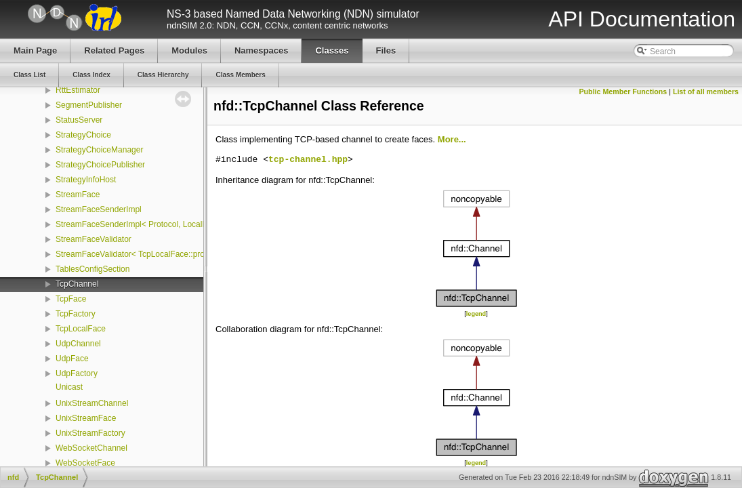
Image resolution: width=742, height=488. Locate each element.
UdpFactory (77, 373)
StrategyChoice (83, 135)
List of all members (706, 91)
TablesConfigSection (92, 269)
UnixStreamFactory (90, 433)
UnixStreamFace (86, 418)
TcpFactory (76, 314)
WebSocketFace (85, 463)
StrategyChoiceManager (99, 150)
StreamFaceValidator (93, 239)
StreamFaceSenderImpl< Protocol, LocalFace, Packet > (156, 224)
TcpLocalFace (81, 328)
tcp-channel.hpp (308, 160)
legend (476, 313)
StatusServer (79, 120)
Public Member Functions (623, 91)
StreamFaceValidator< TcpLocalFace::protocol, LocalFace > (163, 254)
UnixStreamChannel (92, 403)
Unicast (69, 387)
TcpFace (71, 299)
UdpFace (72, 358)
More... (452, 139)
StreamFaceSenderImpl (99, 209)
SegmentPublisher (89, 105)
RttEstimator (78, 90)
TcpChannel (77, 284)
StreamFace (78, 194)
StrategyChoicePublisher (100, 164)
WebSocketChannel (91, 448)
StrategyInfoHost (86, 179)
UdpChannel (78, 343)
